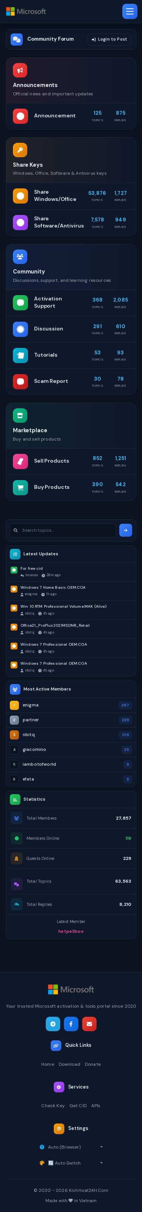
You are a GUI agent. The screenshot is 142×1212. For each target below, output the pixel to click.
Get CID (78, 1106)
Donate (93, 1064)
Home (47, 1064)
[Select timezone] (75, 1147)
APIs (96, 1106)
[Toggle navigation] (129, 11)
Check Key (52, 1106)
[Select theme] (75, 1163)
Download (69, 1064)
